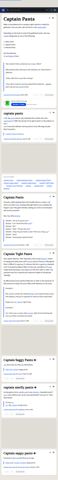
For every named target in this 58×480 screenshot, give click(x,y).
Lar (12, 402)
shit (22, 365)
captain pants (8, 139)
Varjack (16, 245)
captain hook (38, 186)
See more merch (32, 104)
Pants (14, 134)
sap (18, 458)
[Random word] (46, 10)
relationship (41, 27)
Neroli (19, 321)
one (5, 365)
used (26, 392)
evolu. (19, 374)
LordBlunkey (21, 410)
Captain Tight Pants (46, 183)
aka (10, 369)
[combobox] (27, 10)
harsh (30, 261)
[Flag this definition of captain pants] (53, 112)
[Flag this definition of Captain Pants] (52, 18)
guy (46, 264)
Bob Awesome (18, 139)
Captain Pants (8, 95)
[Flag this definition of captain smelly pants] (53, 386)
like (29, 64)
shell (29, 223)
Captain (8, 134)
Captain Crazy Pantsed (14, 186)
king (26, 458)
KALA (7, 369)
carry (5, 395)
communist (8, 121)
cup (46, 232)
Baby (34, 64)
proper (17, 463)
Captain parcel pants (24, 467)
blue (17, 205)
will (19, 87)
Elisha (8, 463)
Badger (32, 294)
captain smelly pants (28, 183)
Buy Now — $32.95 (18, 104)
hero (22, 134)
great (13, 118)
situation (36, 392)
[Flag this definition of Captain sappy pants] (53, 452)
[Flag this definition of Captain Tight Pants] (53, 253)
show (50, 267)
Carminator (17, 95)
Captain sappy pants (11, 183)
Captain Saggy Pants (43, 180)
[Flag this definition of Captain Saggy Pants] (53, 359)
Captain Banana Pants (24, 180)
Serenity (44, 259)
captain (28, 186)
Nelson (11, 56)
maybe (6, 36)
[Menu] (54, 10)
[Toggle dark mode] (51, 10)
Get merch (49, 95)
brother (17, 216)
